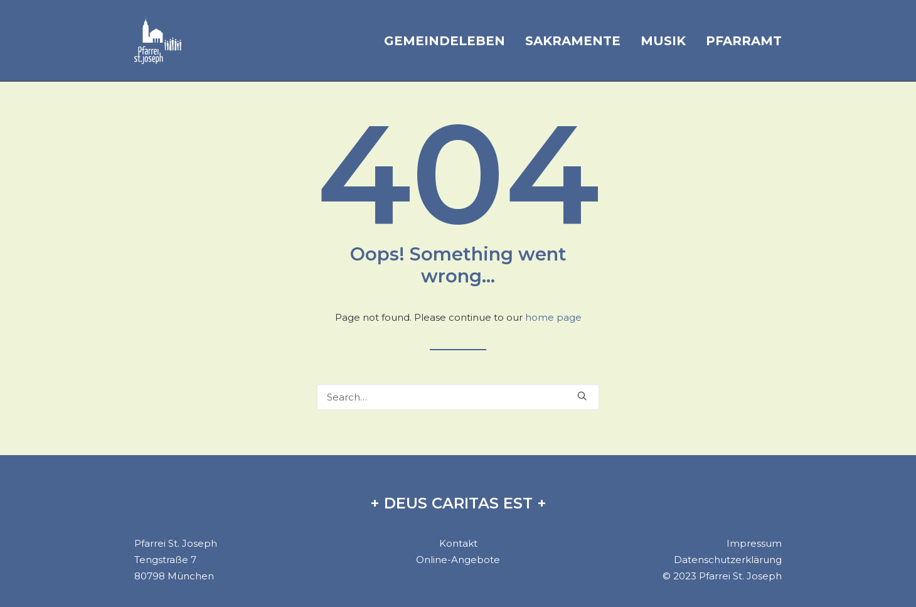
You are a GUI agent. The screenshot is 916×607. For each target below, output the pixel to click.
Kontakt (458, 543)
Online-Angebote (458, 560)
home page (553, 317)
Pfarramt (744, 40)
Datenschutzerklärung (728, 560)
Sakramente (572, 40)
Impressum (754, 543)
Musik (663, 40)
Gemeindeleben (444, 40)
